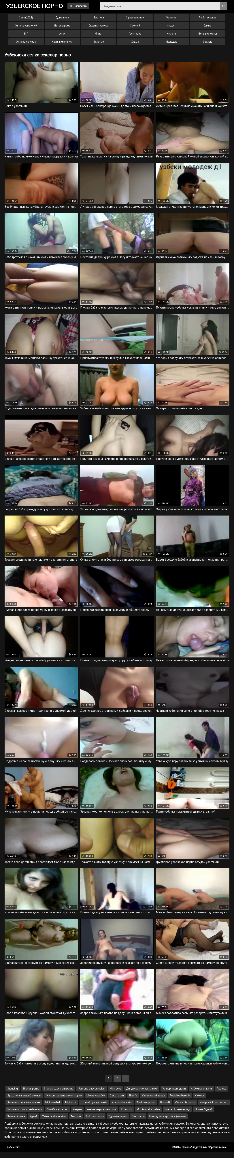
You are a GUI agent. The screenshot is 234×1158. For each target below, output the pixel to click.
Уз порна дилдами (174, 1094)
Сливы (208, 27)
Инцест (171, 27)
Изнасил (126, 1115)
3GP (26, 35)
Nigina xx (70, 1108)
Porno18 (165, 1108)
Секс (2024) (26, 19)
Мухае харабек (95, 1101)
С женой (135, 27)
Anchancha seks (122, 1108)
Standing (12, 1094)
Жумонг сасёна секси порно (64, 1101)
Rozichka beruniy (180, 1101)
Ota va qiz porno (185, 1108)
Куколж (199, 1101)
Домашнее (62, 19)
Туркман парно (117, 1122)
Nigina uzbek (53, 1108)
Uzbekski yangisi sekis (94, 1108)
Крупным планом (62, 43)
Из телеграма (62, 27)
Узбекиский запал (153, 1101)
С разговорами (135, 19)
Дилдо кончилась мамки (142, 1094)
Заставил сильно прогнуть (24, 1108)
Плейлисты (84, 6)
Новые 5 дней (203, 1115)
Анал (62, 35)
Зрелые (207, 43)
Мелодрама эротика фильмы (167, 1122)
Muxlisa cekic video (148, 1115)
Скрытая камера (99, 27)
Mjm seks (115, 1094)
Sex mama (138, 1122)
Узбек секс (13, 1152)
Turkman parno (95, 1122)
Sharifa (133, 1101)
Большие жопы (208, 35)
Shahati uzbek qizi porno (58, 1094)
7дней (33, 1122)
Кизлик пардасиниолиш (101, 1115)
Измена (171, 35)
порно (36, 6)
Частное (171, 19)
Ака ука (221, 1094)
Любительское (207, 19)
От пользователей (26, 27)
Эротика (99, 19)
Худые (135, 43)
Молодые (171, 43)
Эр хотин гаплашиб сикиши (24, 1101)
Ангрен (77, 1115)
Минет (99, 35)
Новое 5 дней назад (177, 1115)
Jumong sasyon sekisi (91, 1094)
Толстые (99, 43)
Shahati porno (30, 1094)
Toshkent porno (146, 1108)
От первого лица (26, 43)
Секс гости (117, 1101)
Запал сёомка (16, 1122)
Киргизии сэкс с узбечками (24, 1115)
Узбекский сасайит (54, 1122)
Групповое (135, 35)
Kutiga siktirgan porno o (214, 1108)
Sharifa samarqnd (57, 1115)
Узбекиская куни (201, 1094)
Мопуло (76, 1122)
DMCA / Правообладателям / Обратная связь (199, 1152)
